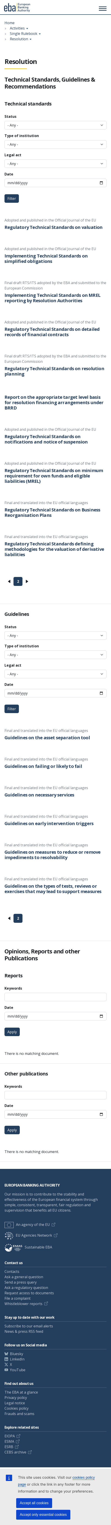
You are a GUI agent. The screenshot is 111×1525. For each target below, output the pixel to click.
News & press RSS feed (23, 1331)
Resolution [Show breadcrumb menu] (19, 38)
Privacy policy (15, 1397)
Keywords (13, 988)
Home (9, 22)
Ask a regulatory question (26, 1287)
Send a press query (20, 1282)
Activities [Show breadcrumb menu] (17, 28)
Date (8, 174)
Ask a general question (23, 1276)
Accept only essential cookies (43, 1515)
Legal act (12, 154)
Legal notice (14, 1402)
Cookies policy (16, 1408)
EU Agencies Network (28, 1235)
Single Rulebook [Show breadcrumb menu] (23, 33)
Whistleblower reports (23, 1303)
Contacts (11, 1271)
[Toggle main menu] (102, 8)
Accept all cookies (34, 1503)
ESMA (9, 1441)
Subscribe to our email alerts (28, 1326)
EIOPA (9, 1436)
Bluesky (16, 1353)
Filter (11, 198)
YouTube (17, 1369)
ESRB (8, 1446)
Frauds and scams (19, 1413)
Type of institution (21, 135)
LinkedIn (17, 1359)
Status (10, 116)
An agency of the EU (27, 1224)
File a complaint (17, 1298)
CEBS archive (15, 1452)
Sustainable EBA (28, 1247)
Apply (12, 1031)
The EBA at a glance (21, 1392)
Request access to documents (29, 1293)
